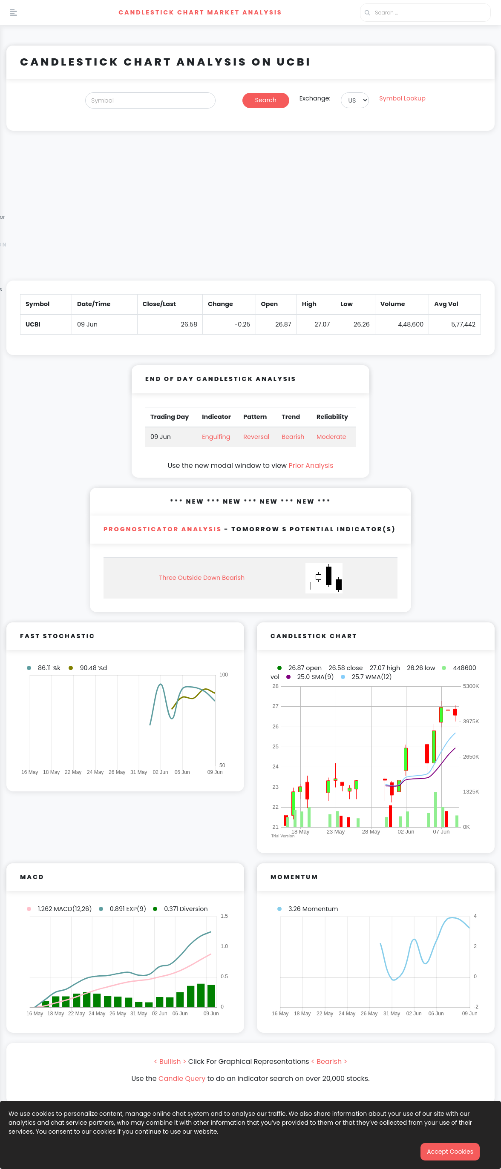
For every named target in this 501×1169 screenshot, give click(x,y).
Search (265, 100)
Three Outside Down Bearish (202, 577)
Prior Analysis (310, 465)
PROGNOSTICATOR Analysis (163, 529)
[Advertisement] (250, 210)
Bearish (293, 437)
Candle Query (181, 1078)
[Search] (150, 100)
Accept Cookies (450, 1151)
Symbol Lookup (402, 98)
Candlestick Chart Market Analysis (200, 12)
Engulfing (216, 437)
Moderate (331, 437)
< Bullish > (170, 1061)
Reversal (256, 437)
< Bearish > (329, 1061)
